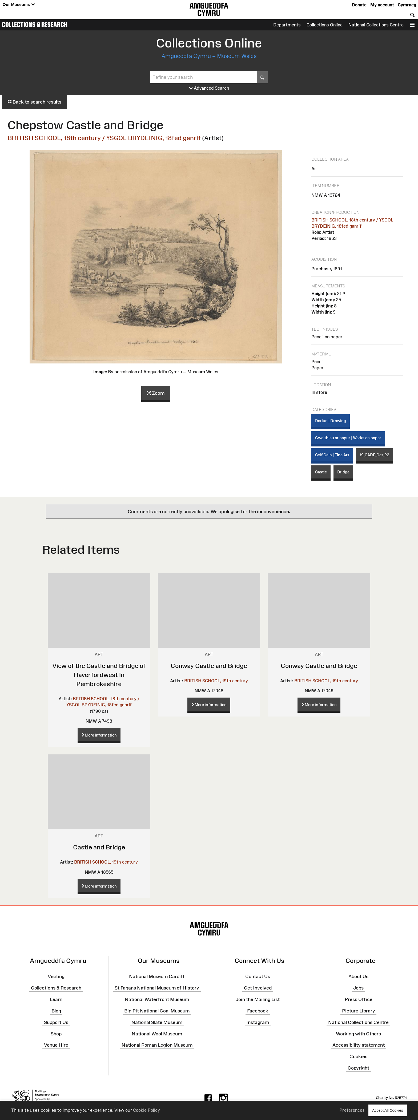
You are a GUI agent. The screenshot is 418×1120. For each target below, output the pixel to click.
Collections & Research (34, 25)
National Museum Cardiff (157, 976)
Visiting (56, 976)
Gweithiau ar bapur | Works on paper (348, 438)
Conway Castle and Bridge (209, 665)
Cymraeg (407, 4)
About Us (358, 976)
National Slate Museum (156, 1022)
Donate (359, 4)
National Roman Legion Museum (157, 1045)
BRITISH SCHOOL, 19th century (216, 680)
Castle (321, 472)
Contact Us (257, 976)
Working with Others (358, 1033)
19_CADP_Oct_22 (374, 455)
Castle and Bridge (99, 847)
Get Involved (258, 988)
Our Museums (19, 4)
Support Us (56, 1022)
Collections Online (325, 24)
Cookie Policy (146, 1110)
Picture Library (358, 1011)
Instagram (257, 1022)
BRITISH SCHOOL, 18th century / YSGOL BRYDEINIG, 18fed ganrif (104, 137)
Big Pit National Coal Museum (157, 1011)
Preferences (352, 1110)
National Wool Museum (157, 1033)
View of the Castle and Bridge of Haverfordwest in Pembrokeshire (99, 674)
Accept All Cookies (387, 1110)
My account (382, 4)
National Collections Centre (376, 24)
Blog (56, 1011)
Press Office (358, 999)
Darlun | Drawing (330, 420)
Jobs (358, 988)
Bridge (343, 472)
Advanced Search (209, 88)
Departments (287, 24)
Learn (56, 999)
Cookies (358, 1056)
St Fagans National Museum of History (157, 988)
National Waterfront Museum (157, 999)
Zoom (155, 393)
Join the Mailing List (258, 999)
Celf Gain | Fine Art (332, 455)
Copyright (358, 1068)
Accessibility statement (358, 1045)
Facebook (257, 1011)
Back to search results (34, 102)
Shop (56, 1033)
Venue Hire (56, 1045)
